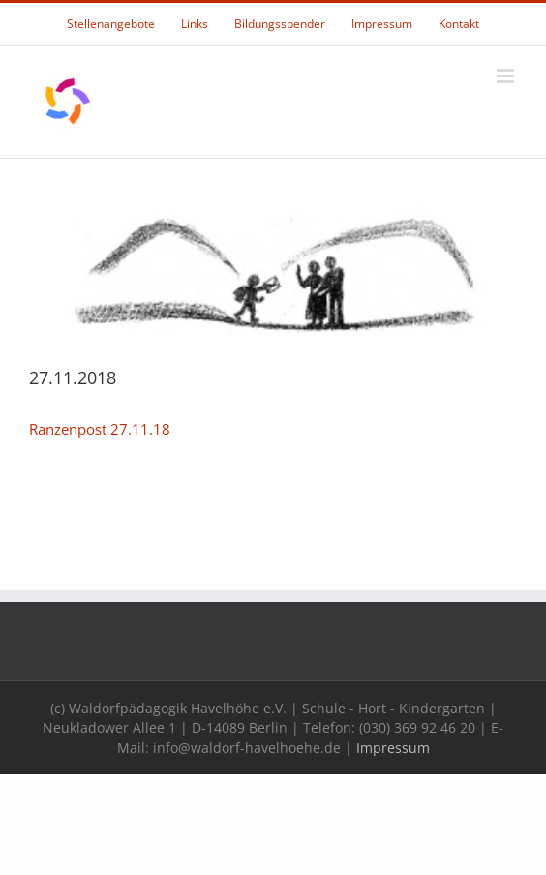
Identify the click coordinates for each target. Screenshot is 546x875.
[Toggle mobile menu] (507, 76)
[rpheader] (273, 271)
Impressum (393, 748)
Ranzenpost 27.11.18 (99, 428)
